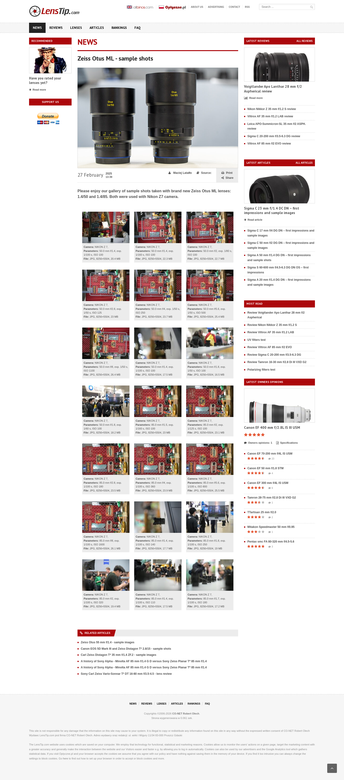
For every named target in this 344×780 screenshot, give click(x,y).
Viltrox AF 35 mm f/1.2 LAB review (270, 116)
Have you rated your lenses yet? (45, 80)
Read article (253, 220)
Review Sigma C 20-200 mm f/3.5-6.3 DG (274, 354)
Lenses (76, 28)
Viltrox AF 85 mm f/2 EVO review (269, 143)
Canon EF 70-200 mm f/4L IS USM (269, 453)
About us (197, 7)
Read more (37, 90)
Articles (97, 28)
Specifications (287, 443)
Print (226, 173)
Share (227, 177)
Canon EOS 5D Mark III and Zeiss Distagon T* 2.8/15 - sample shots (126, 648)
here (65, 758)
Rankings (119, 28)
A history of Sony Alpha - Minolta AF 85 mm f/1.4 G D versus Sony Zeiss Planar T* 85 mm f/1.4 (144, 661)
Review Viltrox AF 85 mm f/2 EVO (269, 347)
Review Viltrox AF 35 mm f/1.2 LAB (270, 332)
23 (271, 458)
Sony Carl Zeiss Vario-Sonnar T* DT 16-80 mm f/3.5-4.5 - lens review (126, 673)
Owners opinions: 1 (258, 443)
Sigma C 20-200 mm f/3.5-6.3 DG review (273, 136)
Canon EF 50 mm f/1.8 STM (265, 468)
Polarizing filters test (261, 369)
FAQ (137, 28)
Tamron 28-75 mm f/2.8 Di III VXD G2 (271, 497)
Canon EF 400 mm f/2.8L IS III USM (272, 427)
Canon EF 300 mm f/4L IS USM (267, 483)
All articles (304, 163)
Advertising (216, 7)
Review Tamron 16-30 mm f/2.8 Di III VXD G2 (276, 362)
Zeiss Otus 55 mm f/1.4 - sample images (107, 642)
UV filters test (256, 340)
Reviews (56, 28)
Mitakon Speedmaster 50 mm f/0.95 (270, 527)
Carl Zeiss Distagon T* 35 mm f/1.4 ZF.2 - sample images (118, 655)
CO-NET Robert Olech (185, 713)
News (37, 28)
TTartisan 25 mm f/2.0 (261, 512)
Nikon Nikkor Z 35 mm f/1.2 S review (271, 109)
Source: (204, 173)
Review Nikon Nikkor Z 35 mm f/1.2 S (272, 325)
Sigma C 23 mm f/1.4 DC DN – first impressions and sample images (271, 210)
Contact (234, 7)
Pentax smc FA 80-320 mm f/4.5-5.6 (270, 541)
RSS (247, 7)
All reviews (305, 41)
